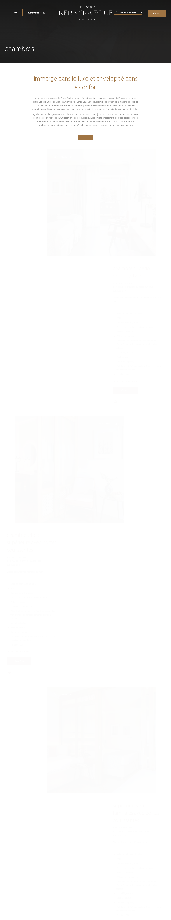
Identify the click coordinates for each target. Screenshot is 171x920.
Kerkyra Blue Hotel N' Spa (138, 860)
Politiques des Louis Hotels (139, 880)
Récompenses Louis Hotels (128, 13)
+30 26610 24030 (129, 822)
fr (165, 8)
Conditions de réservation (138, 868)
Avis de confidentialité (136, 872)
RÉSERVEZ (157, 13)
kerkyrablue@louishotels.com (130, 826)
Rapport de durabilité (136, 885)
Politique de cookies (136, 876)
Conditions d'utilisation (137, 864)
